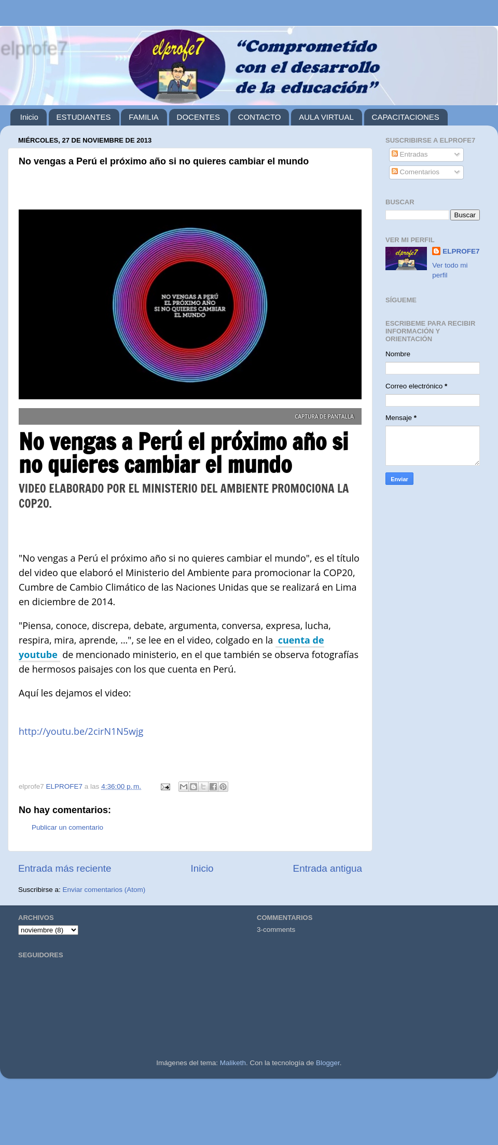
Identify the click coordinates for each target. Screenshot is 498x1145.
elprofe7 (33, 48)
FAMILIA (144, 117)
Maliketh (233, 1063)
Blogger (328, 1063)
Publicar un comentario (67, 827)
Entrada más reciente (65, 868)
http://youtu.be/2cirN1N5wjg (81, 731)
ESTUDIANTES (84, 117)
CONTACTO (259, 117)
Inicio (29, 117)
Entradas (410, 154)
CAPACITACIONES (405, 117)
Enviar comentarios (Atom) (104, 889)
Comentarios (415, 172)
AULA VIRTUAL (326, 117)
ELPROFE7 (460, 251)
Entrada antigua (327, 868)
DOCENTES (198, 117)
